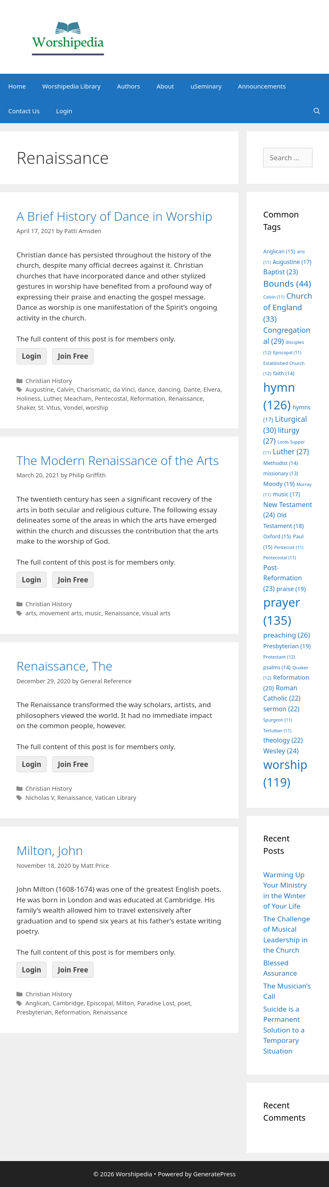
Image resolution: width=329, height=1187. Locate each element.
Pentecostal (111, 398)
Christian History (49, 381)
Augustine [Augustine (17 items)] (292, 262)
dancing (169, 389)
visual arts (156, 613)
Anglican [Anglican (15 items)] (279, 251)
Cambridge (68, 1003)
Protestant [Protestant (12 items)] (279, 657)
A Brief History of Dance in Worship (114, 216)
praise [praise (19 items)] (291, 588)
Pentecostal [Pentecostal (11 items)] (279, 558)
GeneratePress (214, 1174)
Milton (125, 1003)
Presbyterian (33, 1012)
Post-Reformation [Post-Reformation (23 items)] (282, 578)
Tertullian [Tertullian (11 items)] (277, 731)
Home (17, 86)
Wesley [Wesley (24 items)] (281, 750)
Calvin (65, 389)
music (93, 613)
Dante (191, 389)
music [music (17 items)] (286, 494)
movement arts (60, 613)
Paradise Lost (155, 1003)
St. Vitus (49, 407)
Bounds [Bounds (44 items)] (287, 283)
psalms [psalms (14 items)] (276, 667)
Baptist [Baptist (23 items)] (280, 271)
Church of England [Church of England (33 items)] (287, 307)
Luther (52, 398)
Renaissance (185, 398)
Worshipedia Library (71, 86)
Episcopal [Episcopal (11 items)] (287, 352)
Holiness (28, 398)
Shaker (25, 407)
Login (64, 111)
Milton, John (49, 850)
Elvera (211, 389)
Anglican (37, 1003)
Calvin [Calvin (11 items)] (274, 297)
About (165, 86)
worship (97, 407)
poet (183, 1003)
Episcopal (100, 1003)
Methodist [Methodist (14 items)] (280, 463)
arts (31, 613)
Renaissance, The (64, 665)
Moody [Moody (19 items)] (278, 483)
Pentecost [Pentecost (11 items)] (288, 547)
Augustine (40, 389)
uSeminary (206, 86)
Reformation (147, 398)
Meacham (77, 398)
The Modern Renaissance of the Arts (117, 460)
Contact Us (24, 111)
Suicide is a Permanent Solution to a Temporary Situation (284, 1030)
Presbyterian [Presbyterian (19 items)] (286, 646)
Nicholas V (40, 797)
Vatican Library (115, 797)
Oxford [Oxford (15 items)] (277, 536)
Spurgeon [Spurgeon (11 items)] (277, 720)
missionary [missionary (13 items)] (280, 473)
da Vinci (124, 389)
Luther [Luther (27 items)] (291, 451)
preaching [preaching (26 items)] (286, 635)
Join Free (73, 356)
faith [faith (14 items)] (283, 373)
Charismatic (93, 389)
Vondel (73, 407)
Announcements (262, 86)
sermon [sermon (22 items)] (281, 708)
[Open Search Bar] (317, 110)
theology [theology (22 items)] (283, 740)
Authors (128, 86)
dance (146, 389)
